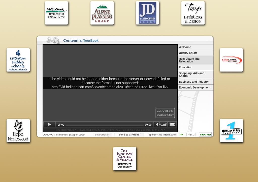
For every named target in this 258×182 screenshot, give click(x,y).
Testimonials (61, 134)
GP (181, 134)
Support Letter (77, 134)
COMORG (48, 134)
